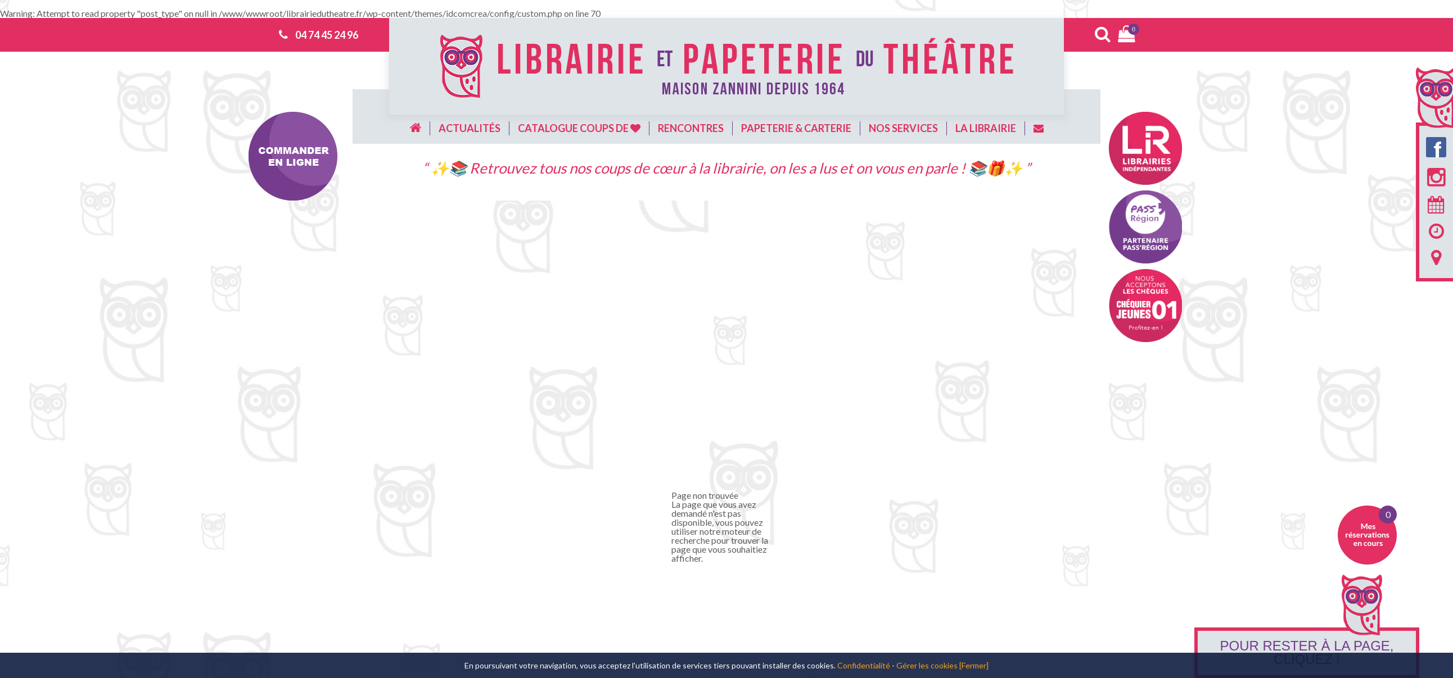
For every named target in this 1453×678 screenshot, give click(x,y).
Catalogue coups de (579, 128)
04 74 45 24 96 (326, 35)
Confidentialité (863, 665)
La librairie (985, 128)
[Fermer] (974, 665)
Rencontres (691, 128)
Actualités (469, 128)
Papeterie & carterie (796, 128)
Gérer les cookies (927, 665)
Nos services (903, 128)
